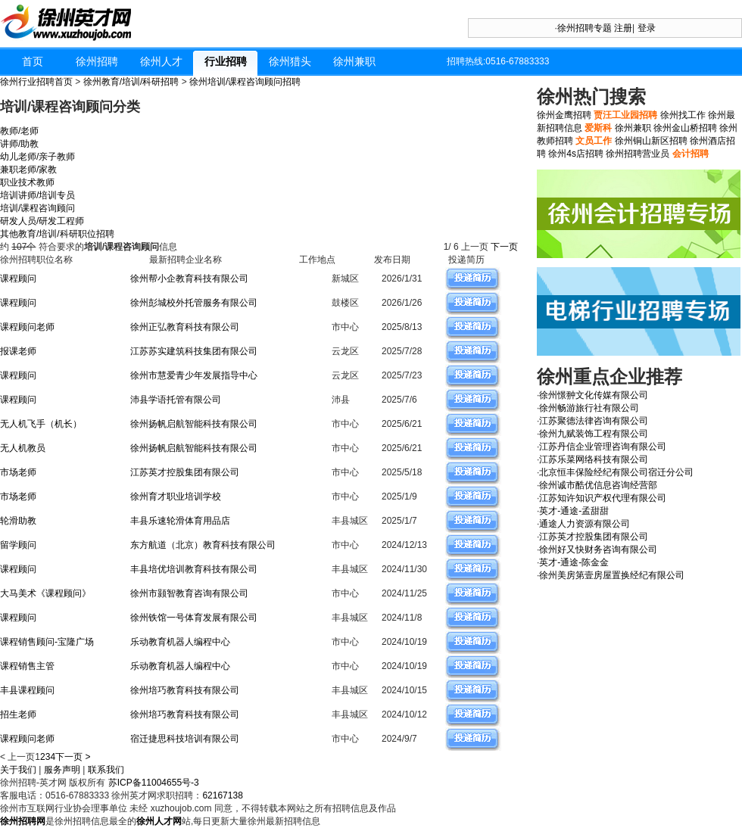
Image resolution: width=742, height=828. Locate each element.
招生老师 (18, 714)
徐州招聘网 (22, 821)
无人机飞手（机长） (41, 424)
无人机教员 (22, 448)
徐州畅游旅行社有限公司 (589, 408)
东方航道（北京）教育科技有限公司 (203, 545)
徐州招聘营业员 (637, 153)
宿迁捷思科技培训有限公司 (184, 738)
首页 (32, 61)
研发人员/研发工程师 (42, 221)
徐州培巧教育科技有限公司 (184, 690)
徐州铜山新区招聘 (651, 140)
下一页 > (72, 757)
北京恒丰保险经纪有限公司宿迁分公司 (616, 472)
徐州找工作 (683, 115)
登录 (647, 28)
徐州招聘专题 (584, 28)
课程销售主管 (27, 666)
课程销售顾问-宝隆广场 (47, 642)
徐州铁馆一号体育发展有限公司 (193, 617)
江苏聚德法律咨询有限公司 (593, 421)
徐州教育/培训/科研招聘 (131, 81)
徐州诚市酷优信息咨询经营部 (598, 485)
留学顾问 (18, 545)
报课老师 (18, 351)
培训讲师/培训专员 (37, 195)
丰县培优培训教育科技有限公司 (193, 569)
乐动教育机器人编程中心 (180, 642)
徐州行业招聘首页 (36, 81)
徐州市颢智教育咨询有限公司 (189, 593)
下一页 (505, 246)
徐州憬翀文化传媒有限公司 (593, 395)
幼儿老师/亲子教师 (37, 156)
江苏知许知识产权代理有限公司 (602, 498)
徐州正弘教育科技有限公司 (184, 327)
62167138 (222, 795)
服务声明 (62, 769)
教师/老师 (19, 131)
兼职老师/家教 (28, 169)
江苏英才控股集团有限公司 (184, 472)
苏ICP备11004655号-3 (153, 782)
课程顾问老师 (27, 327)
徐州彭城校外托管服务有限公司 (193, 302)
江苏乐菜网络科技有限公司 (593, 459)
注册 (623, 28)
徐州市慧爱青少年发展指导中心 (193, 375)
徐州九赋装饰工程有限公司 (593, 433)
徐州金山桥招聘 (685, 128)
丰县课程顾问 (27, 690)
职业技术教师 (27, 182)
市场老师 (18, 472)
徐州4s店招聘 (575, 153)
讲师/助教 (19, 144)
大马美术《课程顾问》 (45, 593)
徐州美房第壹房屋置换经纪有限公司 (611, 575)
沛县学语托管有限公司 (175, 399)
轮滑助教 (18, 520)
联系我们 (106, 769)
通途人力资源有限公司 (584, 523)
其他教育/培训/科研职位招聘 (57, 234)
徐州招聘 (97, 61)
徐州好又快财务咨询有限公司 (598, 549)
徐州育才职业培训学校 (175, 496)
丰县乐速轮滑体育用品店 (180, 520)
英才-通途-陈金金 (574, 562)
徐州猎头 (290, 61)
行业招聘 (225, 61)
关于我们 (18, 769)
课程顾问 (18, 278)
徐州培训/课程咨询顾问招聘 (245, 81)
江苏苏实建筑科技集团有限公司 (193, 351)
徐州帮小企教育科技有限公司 (189, 278)
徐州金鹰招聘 (564, 115)
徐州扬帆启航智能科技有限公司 (193, 424)
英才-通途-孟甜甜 (574, 511)
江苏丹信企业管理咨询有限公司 (602, 446)
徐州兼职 (354, 61)
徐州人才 (161, 61)
